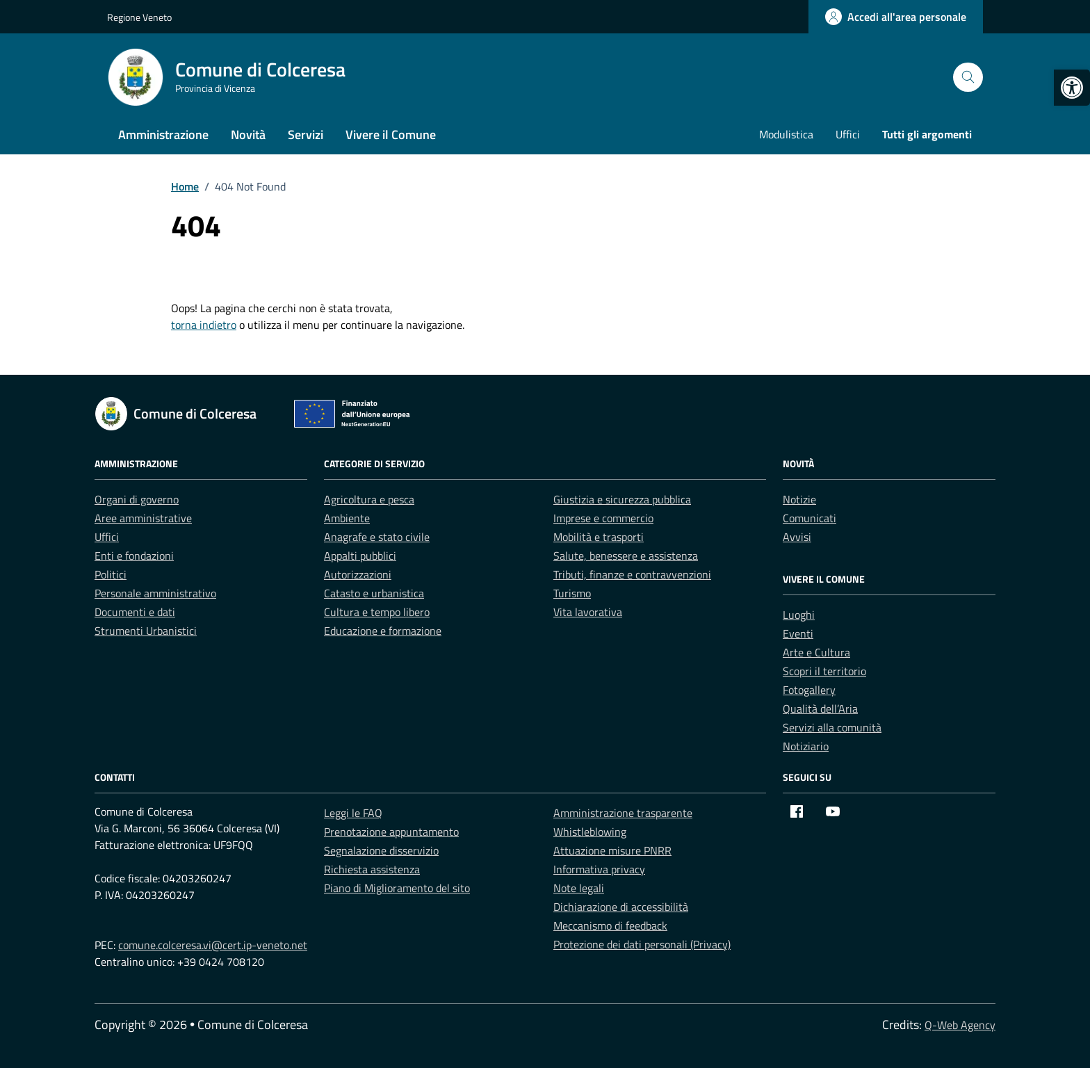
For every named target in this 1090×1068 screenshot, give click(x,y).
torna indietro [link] (203, 324)
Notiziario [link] (806, 746)
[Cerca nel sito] (968, 77)
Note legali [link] (578, 888)
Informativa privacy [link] (599, 869)
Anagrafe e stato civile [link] (377, 536)
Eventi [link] (798, 633)
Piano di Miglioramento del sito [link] (397, 888)
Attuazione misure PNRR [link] (612, 850)
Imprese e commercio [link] (603, 518)
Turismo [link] (572, 593)
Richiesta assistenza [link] (372, 869)
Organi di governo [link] (137, 499)
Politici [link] (111, 574)
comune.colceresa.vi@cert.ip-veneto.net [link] (212, 945)
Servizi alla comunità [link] (832, 727)
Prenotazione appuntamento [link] (391, 831)
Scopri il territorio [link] (824, 671)
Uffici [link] (848, 134)
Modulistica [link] (786, 134)
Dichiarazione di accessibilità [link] (620, 906)
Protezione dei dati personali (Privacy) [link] (642, 944)
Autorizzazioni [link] (357, 574)
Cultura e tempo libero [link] (377, 612)
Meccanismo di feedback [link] (610, 925)
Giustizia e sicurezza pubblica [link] (622, 499)
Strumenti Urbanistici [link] (146, 630)
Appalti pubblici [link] (360, 555)
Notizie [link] (799, 499)
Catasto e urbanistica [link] (374, 593)
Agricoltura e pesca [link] (369, 499)
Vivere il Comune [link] (390, 134)
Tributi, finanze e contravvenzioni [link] (632, 574)
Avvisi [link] (797, 536)
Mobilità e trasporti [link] (598, 536)
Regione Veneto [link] (139, 17)
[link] (1072, 88)
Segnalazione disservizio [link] (381, 850)
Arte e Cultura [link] (816, 652)
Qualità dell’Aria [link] (820, 708)
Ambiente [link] (347, 518)
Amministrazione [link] (163, 134)
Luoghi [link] (799, 614)
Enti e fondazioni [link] (134, 555)
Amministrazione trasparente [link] (622, 812)
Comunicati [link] (809, 518)
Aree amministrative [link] (143, 518)
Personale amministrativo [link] (155, 593)
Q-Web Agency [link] (960, 1025)
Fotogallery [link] (809, 689)
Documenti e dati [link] (135, 612)
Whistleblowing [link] (589, 831)
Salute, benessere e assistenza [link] (625, 555)
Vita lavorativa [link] (587, 612)
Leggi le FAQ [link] (353, 812)
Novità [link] (248, 134)
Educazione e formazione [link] (382, 630)
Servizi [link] (305, 134)
